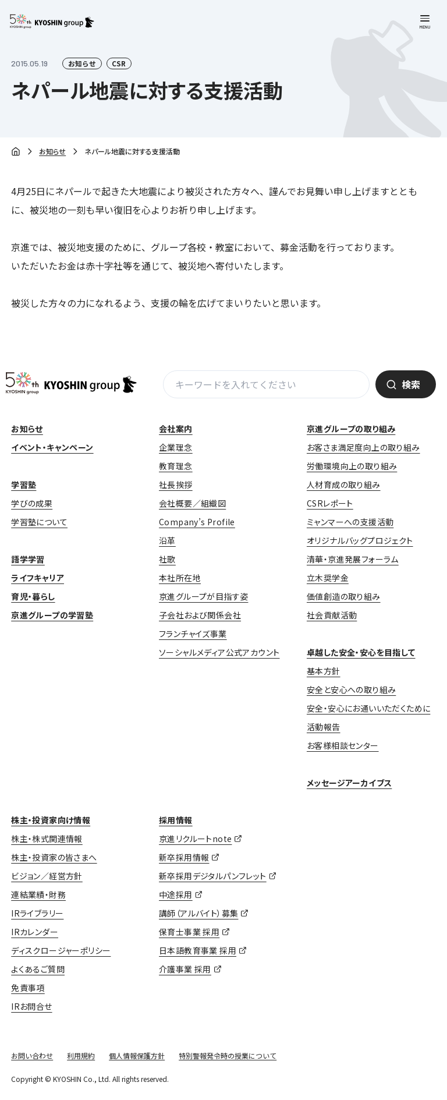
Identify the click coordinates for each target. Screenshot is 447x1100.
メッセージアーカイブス (349, 782)
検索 (411, 384)
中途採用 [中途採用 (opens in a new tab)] (176, 894)
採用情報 (176, 820)
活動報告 (323, 727)
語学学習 (28, 559)
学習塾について (39, 522)
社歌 (167, 559)
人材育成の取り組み (344, 484)
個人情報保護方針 (137, 1055)
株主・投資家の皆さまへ (54, 857)
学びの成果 (31, 503)
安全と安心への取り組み (351, 689)
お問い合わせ (32, 1055)
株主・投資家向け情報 (50, 820)
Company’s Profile (197, 522)
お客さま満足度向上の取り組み (363, 447)
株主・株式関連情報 (47, 838)
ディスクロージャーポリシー (61, 950)
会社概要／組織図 (192, 503)
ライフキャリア (37, 577)
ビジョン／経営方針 (47, 876)
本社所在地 (180, 577)
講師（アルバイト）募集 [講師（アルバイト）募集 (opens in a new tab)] (198, 913)
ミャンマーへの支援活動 (350, 522)
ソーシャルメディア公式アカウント (219, 652)
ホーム (15, 152)
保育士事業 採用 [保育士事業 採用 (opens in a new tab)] (189, 932)
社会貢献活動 (332, 615)
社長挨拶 (176, 484)
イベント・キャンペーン (52, 447)
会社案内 (176, 428)
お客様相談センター (343, 745)
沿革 (167, 540)
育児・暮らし (33, 596)
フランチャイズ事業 (193, 633)
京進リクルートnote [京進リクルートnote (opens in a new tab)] (195, 838)
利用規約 (81, 1055)
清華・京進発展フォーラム (353, 559)
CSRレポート (330, 503)
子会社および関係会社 (200, 615)
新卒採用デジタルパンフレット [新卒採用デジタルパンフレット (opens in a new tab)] (213, 876)
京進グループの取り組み (351, 428)
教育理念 (176, 466)
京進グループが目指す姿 (203, 596)
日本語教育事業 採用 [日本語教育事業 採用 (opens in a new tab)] (197, 950)
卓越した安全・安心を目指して (361, 652)
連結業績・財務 (38, 894)
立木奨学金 (328, 577)
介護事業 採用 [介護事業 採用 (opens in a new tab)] (185, 969)
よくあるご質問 (38, 969)
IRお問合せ (31, 1006)
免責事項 (28, 987)
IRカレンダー (34, 932)
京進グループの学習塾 (52, 615)
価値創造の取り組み (344, 596)
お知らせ (52, 151)
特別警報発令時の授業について (227, 1055)
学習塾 (23, 484)
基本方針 (323, 671)
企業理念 (176, 447)
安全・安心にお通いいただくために (368, 708)
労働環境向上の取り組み (352, 466)
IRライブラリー (37, 913)
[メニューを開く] (425, 22)
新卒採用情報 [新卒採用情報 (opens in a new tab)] (184, 857)
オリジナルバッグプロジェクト (360, 540)
